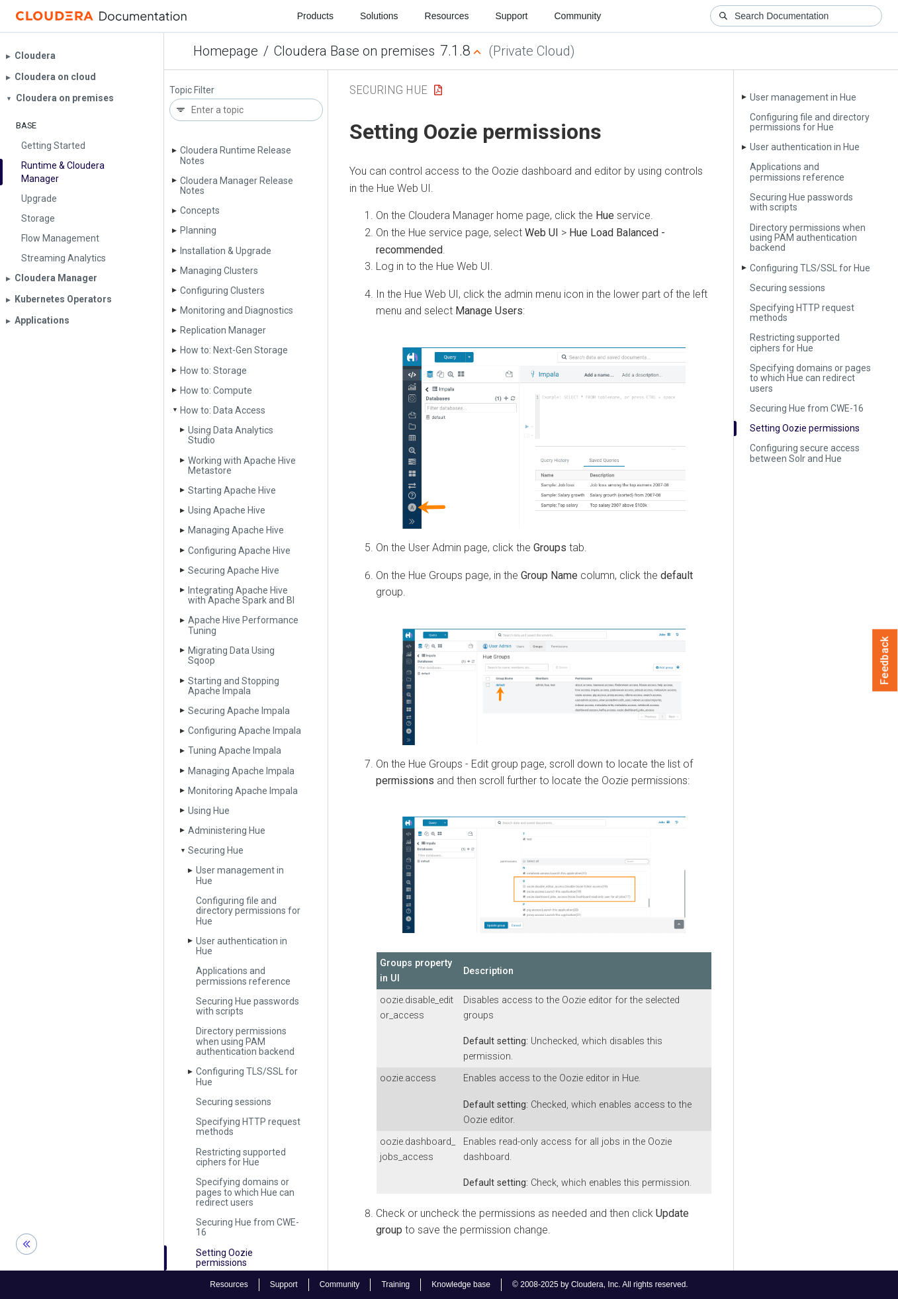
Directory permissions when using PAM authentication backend (245, 1041)
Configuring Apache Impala (244, 730)
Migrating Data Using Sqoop (231, 655)
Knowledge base (460, 1284)
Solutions (379, 16)
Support (511, 16)
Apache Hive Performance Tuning (243, 625)
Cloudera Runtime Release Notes (235, 155)
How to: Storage (213, 370)
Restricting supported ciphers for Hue (241, 1157)
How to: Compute (216, 390)
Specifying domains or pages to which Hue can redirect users (245, 1192)
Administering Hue (226, 830)
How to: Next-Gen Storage (234, 350)
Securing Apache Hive (233, 570)
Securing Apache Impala (239, 710)
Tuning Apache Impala (234, 750)
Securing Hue (216, 850)
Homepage (225, 51)
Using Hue (209, 810)
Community (578, 16)
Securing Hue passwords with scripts (247, 1006)
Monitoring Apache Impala (243, 790)
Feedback (885, 660)
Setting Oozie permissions (224, 1257)
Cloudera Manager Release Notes (236, 185)
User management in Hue (240, 875)
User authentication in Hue (241, 946)
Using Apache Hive (226, 510)
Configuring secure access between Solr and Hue (805, 453)
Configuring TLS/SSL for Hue (247, 1076)
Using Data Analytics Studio (230, 435)
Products (315, 16)
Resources (447, 16)
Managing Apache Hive (236, 530)
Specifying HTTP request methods (248, 1126)
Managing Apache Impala (241, 771)
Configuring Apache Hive (239, 550)
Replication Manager (223, 330)
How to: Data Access (222, 410)
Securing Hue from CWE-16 (247, 1227)
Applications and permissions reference (243, 975)
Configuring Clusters (222, 290)
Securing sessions (233, 1102)
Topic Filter (191, 90)
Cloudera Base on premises (354, 51)
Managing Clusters (219, 270)
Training (395, 1284)
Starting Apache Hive (232, 490)
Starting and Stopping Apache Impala (233, 686)
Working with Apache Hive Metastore (242, 465)
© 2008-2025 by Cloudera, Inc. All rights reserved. (600, 1284)
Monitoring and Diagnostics (236, 310)
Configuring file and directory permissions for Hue (248, 910)
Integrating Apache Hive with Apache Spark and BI (241, 595)
